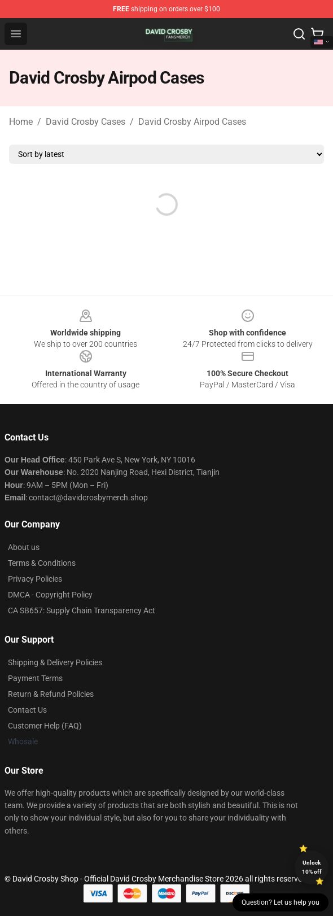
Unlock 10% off (312, 867)
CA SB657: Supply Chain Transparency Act (81, 610)
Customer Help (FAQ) (45, 725)
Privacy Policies (35, 578)
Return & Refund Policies (51, 694)
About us (24, 547)
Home (21, 121)
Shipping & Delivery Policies (55, 662)
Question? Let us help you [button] (280, 902)
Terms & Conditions (42, 563)
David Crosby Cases (85, 121)
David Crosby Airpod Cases (192, 121)
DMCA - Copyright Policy (50, 594)
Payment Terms (35, 678)
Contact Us (27, 709)
